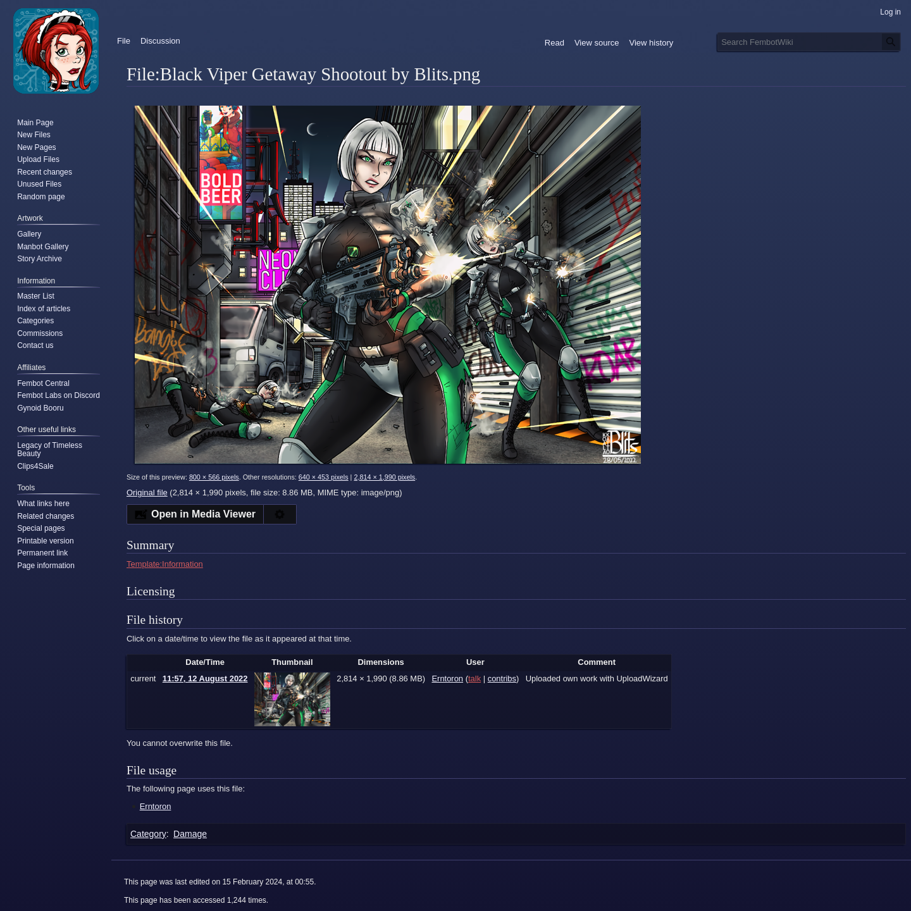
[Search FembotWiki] (809, 42)
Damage (190, 834)
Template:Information (165, 564)
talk (474, 678)
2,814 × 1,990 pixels (384, 477)
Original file (147, 492)
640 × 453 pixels (324, 477)
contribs (502, 678)
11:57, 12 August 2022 (205, 678)
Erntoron (155, 806)
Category (148, 834)
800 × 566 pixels (214, 477)
